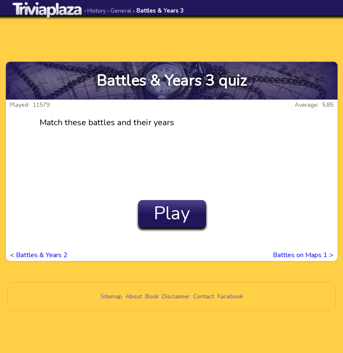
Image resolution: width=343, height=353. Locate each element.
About (134, 296)
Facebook (230, 296)
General (119, 11)
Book (152, 296)
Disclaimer (176, 296)
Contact (203, 296)
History (95, 11)
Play (172, 213)
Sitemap (111, 296)
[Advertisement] (172, 39)
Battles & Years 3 (158, 11)
